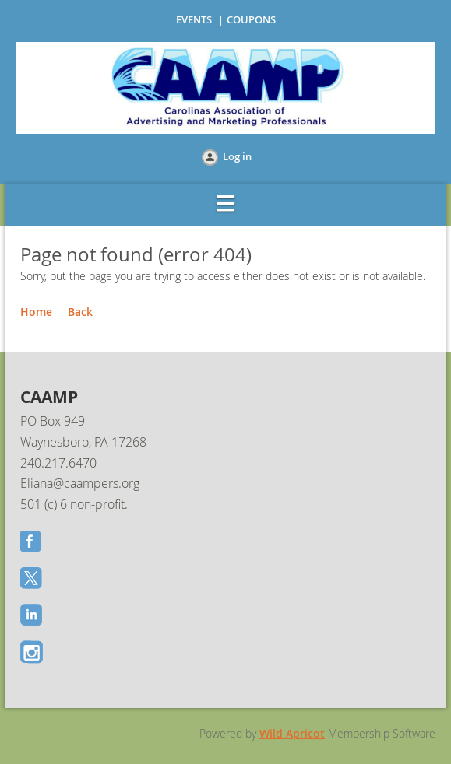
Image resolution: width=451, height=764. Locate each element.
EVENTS (194, 19)
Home (36, 311)
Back (80, 311)
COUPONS (251, 19)
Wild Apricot (292, 733)
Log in (237, 156)
